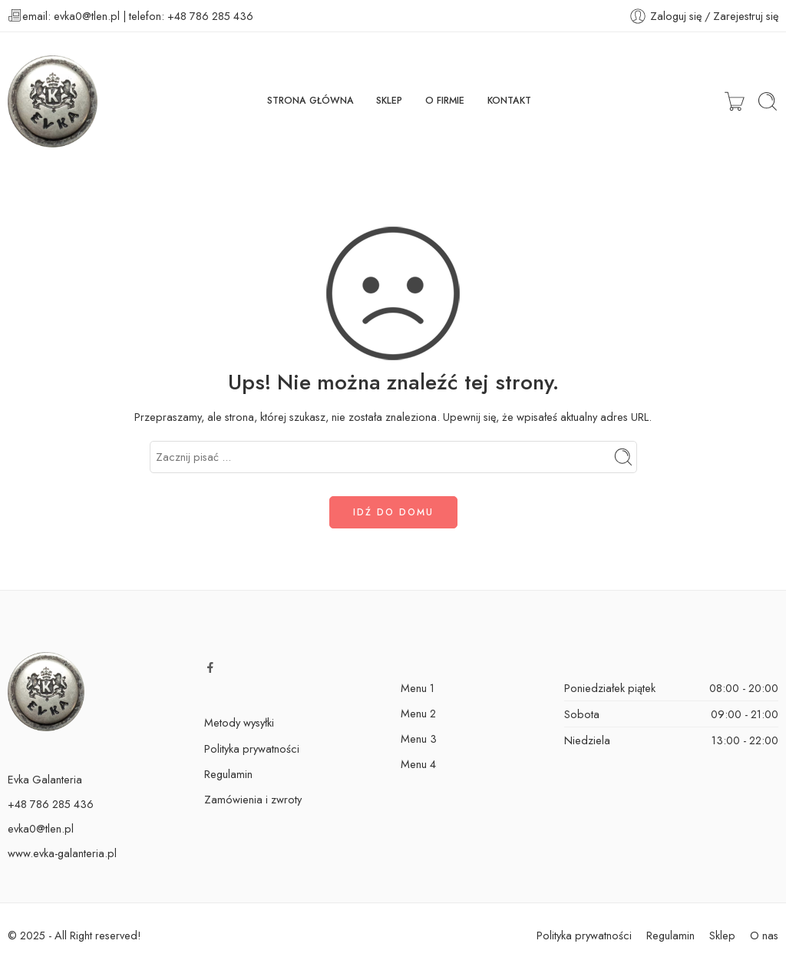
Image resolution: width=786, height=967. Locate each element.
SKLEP (389, 101)
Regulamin (228, 774)
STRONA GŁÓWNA (310, 101)
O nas (764, 935)
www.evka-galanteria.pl (62, 853)
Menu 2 (418, 713)
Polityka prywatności (251, 748)
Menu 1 (417, 688)
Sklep (722, 935)
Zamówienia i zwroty (253, 799)
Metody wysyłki (239, 722)
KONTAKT (509, 101)
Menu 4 (418, 764)
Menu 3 (419, 738)
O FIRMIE (444, 101)
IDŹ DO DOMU (393, 512)
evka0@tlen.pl (41, 828)
